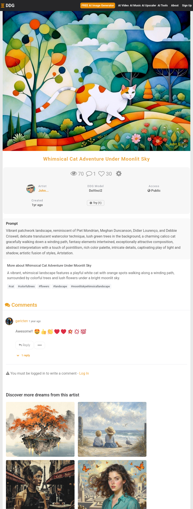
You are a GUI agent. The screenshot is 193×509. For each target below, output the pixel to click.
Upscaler (149, 5)
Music (135, 5)
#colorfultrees (26, 286)
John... (43, 191)
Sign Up (187, 5)
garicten (21, 321)
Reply (24, 345)
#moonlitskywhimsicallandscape (90, 286)
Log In (84, 373)
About (175, 5)
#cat (11, 286)
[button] (24, 354)
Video (123, 5)
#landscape (60, 286)
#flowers (44, 286)
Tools (163, 5)
